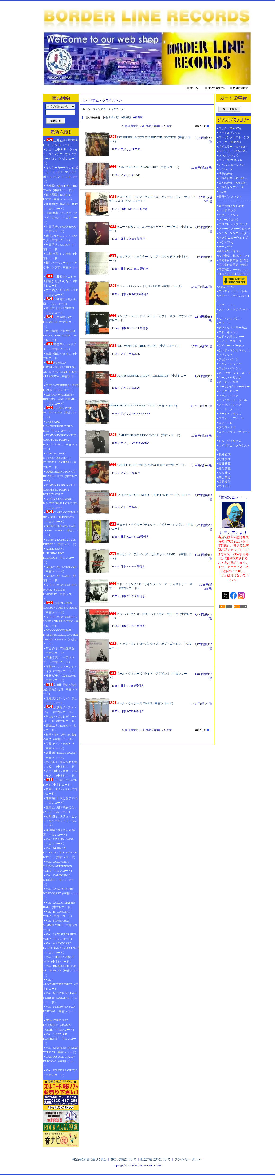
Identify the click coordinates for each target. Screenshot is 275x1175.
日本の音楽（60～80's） (233, 178)
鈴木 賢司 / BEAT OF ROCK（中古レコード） (58, 197)
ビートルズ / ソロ (229, 133)
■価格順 (126, 117)
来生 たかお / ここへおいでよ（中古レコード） (60, 238)
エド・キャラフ (228, 332)
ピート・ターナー (229, 409)
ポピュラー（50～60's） (233, 146)
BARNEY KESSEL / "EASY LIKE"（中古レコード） (145, 167)
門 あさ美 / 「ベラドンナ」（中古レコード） (58, 660)
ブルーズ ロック (228, 219)
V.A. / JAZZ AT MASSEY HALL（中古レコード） (59, 905)
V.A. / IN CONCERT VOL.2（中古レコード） (58, 914)
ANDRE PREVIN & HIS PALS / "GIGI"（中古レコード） (144, 405)
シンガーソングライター (234, 233)
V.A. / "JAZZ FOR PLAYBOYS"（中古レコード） (59, 1038)
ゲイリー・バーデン (231, 345)
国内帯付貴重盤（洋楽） (234, 260)
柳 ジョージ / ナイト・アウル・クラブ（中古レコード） (60, 267)
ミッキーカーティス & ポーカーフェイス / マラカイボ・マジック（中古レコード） (60, 174)
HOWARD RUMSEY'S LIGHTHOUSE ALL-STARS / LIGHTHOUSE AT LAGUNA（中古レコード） (60, 372)
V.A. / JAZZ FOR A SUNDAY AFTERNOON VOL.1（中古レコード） (58, 866)
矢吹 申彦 (224, 477)
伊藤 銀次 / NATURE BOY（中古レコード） (60, 206)
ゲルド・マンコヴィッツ (234, 350)
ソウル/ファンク (230, 155)
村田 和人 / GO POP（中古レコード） (59, 247)
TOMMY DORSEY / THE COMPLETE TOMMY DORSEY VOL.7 (59, 489)
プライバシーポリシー (189, 1159)
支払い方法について (123, 1159)
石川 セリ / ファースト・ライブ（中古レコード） (60, 669)
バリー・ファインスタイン (233, 298)
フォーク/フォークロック (234, 228)
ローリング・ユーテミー (234, 386)
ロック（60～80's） (230, 128)
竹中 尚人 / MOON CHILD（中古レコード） (60, 292)
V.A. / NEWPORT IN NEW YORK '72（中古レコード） (60, 1050)
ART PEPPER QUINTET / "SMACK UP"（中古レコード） (148, 465)
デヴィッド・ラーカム (232, 327)
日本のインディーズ (231, 187)
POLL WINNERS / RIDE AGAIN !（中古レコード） (144, 346)
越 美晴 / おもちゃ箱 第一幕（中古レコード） (60, 832)
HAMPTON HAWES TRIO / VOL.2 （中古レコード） (145, 435)
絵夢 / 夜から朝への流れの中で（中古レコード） (59, 737)
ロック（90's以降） (232, 142)
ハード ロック (227, 210)
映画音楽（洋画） (229, 251)
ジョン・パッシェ (229, 368)
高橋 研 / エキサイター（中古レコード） (59, 346)
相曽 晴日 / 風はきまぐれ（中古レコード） (60, 800)
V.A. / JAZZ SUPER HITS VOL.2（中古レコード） (59, 936)
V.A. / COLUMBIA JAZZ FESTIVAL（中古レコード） (59, 1011)
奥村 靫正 (224, 454)
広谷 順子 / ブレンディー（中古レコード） (59, 709)
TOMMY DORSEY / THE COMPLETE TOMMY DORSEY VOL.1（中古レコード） (60, 442)
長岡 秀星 (224, 468)
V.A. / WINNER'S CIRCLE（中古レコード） (60, 1072)
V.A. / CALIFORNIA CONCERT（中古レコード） (58, 880)
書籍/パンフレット (230, 196)
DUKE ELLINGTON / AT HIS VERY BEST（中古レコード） (60, 476)
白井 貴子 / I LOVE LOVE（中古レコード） (60, 782)
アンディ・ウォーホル (232, 291)
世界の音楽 (225, 173)
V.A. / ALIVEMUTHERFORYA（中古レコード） (60, 984)
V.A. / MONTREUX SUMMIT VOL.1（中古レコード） (60, 925)
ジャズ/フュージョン (231, 164)
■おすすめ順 (111, 117)
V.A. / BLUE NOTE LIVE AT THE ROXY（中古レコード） (61, 970)
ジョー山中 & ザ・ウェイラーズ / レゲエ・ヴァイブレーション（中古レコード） (60, 156)
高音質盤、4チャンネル (233, 269)
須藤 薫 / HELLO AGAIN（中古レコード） (59, 755)
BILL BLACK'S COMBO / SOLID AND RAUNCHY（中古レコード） (61, 621)
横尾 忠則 (224, 481)
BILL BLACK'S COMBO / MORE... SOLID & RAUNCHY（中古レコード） (60, 591)
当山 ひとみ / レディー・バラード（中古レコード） (60, 719)
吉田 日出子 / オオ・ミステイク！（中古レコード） (60, 773)
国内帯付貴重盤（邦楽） (234, 264)
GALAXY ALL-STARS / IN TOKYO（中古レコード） (59, 1061)
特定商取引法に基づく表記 (89, 1159)
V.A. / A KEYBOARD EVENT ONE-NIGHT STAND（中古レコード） (61, 948)
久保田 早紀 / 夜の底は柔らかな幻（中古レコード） (60, 689)
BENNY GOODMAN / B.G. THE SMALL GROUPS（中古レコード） (60, 503)
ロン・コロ (225, 423)
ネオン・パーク (228, 395)
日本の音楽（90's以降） (233, 182)
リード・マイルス (229, 413)
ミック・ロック (228, 391)
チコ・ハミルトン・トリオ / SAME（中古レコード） (146, 286)
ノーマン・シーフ (229, 404)
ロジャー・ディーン (231, 418)
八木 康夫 (224, 472)
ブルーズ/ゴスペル (230, 160)
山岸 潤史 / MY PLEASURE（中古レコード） (58, 321)
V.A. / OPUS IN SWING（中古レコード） (58, 841)
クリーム (224, 323)
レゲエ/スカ (225, 242)
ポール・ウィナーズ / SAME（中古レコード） (142, 703)
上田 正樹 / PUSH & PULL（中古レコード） (60, 142)
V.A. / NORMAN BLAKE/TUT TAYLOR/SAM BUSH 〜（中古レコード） (60, 852)
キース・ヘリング (229, 377)
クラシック (225, 169)
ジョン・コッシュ (229, 364)
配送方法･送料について (155, 1159)
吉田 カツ (224, 486)
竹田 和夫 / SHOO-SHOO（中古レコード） (60, 229)
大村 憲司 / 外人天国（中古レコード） (59, 301)
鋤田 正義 (224, 463)
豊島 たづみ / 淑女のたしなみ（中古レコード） (60, 810)
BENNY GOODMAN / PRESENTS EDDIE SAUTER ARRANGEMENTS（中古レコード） (60, 637)
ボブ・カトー (227, 305)
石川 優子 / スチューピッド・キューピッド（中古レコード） (60, 821)
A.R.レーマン (226, 286)
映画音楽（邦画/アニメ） (234, 255)
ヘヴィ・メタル (228, 215)
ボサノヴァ (225, 246)
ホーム (86, 109)
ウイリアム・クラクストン (108, 109)
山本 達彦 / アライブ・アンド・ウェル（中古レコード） (60, 217)
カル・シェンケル (229, 318)
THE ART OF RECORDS (233, 278)
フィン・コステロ (229, 341)
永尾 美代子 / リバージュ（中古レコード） (60, 701)
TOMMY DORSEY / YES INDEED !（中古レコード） (60, 542)
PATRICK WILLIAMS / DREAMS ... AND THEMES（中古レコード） (59, 399)
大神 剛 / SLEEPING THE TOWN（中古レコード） (60, 188)
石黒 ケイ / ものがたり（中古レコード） (58, 746)
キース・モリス (228, 382)
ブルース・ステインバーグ (233, 312)
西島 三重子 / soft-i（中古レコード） (60, 791)
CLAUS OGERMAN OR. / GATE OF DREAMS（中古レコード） (60, 516)
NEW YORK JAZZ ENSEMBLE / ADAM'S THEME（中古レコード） (59, 1025)
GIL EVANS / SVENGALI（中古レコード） (60, 569)
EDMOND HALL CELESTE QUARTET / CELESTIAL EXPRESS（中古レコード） (60, 460)
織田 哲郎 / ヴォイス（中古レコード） (60, 356)
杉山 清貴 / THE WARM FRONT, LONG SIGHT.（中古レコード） (60, 335)
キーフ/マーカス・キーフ (234, 373)
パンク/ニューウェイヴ (233, 237)
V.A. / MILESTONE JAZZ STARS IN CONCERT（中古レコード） (60, 998)
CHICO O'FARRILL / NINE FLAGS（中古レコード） (61, 388)
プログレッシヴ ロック (233, 224)
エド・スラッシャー (231, 336)
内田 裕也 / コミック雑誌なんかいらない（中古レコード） (60, 280)
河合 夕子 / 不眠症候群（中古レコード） (58, 651)
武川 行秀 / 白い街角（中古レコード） (60, 256)
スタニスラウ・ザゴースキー (233, 434)
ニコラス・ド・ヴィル (232, 400)
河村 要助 (224, 459)
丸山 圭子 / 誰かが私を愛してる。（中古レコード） (60, 764)
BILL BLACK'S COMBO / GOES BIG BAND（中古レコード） (60, 607)
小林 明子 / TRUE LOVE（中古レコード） (59, 678)
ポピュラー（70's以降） (233, 151)
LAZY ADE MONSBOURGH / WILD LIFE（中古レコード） (58, 426)
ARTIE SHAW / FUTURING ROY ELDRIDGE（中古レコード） (58, 555)
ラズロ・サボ (227, 427)
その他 (224, 192)
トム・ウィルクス (229, 441)
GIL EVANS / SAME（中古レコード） (59, 578)
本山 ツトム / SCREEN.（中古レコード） (58, 310)
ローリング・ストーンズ (234, 137)
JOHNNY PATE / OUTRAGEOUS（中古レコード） (59, 412)
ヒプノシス (225, 355)
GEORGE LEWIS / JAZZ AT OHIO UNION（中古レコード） (60, 530)
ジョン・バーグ (228, 359)
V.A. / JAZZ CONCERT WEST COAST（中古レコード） (60, 893)
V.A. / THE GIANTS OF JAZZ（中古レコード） (58, 959)
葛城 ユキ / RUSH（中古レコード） (59, 728)
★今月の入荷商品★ (231, 206)
